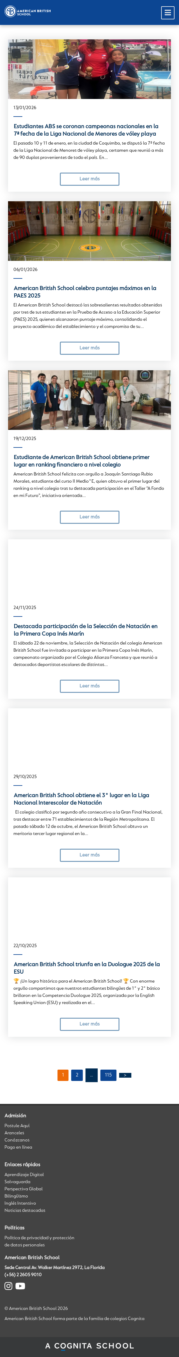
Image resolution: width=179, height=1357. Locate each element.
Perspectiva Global (23, 1189)
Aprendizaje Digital (24, 1174)
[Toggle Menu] (167, 12)
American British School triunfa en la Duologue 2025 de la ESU (87, 968)
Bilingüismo (16, 1196)
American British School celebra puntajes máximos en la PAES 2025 (85, 292)
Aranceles (14, 1133)
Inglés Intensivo (20, 1203)
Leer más (89, 179)
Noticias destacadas (24, 1210)
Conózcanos (16, 1140)
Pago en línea (18, 1147)
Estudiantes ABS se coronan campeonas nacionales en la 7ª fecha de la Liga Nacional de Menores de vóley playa (86, 130)
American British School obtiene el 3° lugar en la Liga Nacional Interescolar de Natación (81, 799)
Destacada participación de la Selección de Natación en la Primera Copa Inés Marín (86, 630)
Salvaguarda (17, 1182)
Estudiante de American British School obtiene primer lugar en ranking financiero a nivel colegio (82, 461)
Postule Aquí (16, 1126)
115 (108, 1075)
